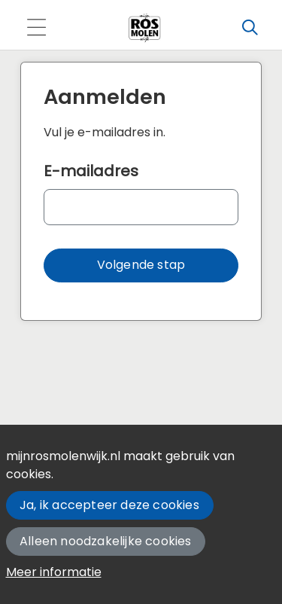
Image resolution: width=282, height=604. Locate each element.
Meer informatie (54, 572)
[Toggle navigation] (36, 28)
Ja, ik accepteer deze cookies (109, 505)
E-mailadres (91, 171)
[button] (141, 265)
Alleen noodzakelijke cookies (106, 541)
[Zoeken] (249, 28)
